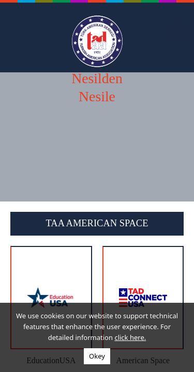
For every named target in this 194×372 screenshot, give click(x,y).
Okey (97, 356)
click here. (130, 337)
